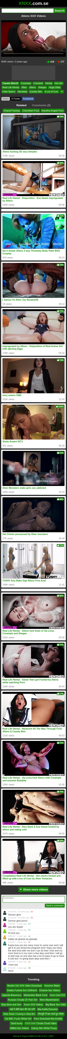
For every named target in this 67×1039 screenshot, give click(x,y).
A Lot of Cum (51, 91)
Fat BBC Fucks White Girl (18, 1018)
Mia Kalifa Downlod (47, 1009)
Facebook (28, 98)
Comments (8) (41, 105)
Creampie (26, 83)
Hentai (48, 83)
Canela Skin (36, 91)
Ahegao (42, 87)
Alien (24, 87)
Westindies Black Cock (35, 995)
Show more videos (33, 889)
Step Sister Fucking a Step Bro (19, 1014)
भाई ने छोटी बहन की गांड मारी (22, 1009)
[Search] (27, 10)
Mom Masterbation (49, 1000)
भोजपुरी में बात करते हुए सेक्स (51, 1014)
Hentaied (22, 91)
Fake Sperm (8, 91)
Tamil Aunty (16, 1023)
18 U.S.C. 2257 (46, 1036)
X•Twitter (15, 98)
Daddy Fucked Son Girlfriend (22, 990)
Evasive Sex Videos (49, 990)
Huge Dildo (54, 87)
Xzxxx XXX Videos (33, 1004)
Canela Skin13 (10, 83)
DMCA (32, 1036)
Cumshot (38, 83)
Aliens (32, 87)
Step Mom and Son (11, 1004)
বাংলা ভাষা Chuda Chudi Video (40, 1023)
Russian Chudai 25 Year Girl (22, 1000)
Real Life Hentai (10, 87)
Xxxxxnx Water (52, 985)
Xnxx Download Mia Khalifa (48, 1018)
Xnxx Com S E (57, 995)
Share (5, 98)
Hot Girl (59, 83)
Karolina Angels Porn (52, 110)
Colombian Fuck (30, 110)
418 (50, 62)
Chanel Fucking (12, 110)
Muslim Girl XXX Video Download (24, 985)
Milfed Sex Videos (19, 1028)
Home (16, 1036)
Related (21, 105)
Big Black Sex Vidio (56, 1004)
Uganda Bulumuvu (11, 995)
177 (60, 62)
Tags (24, 1036)
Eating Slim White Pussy (44, 1028)
